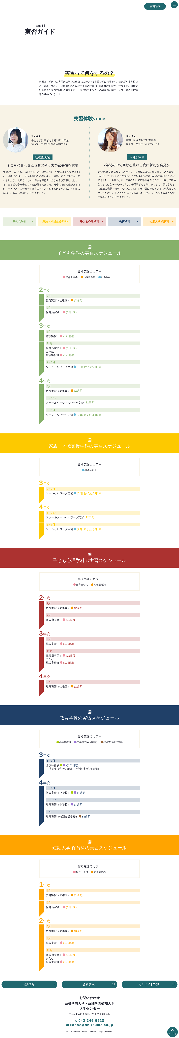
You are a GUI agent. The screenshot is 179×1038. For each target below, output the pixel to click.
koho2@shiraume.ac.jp (89, 1024)
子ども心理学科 (89, 221)
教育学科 (124, 221)
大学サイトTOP (148, 984)
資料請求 (155, 6)
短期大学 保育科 (159, 221)
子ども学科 (19, 221)
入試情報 (28, 984)
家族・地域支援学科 (54, 221)
